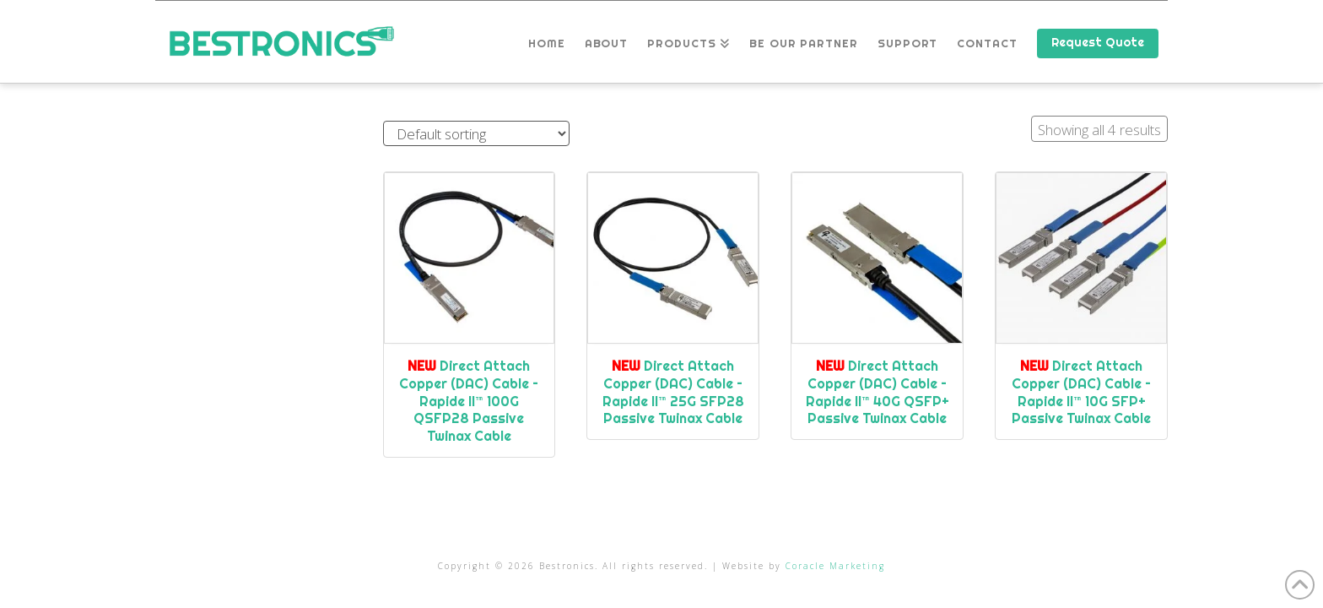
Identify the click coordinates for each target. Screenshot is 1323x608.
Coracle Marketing (835, 566)
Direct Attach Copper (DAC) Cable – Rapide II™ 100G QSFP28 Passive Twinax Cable (468, 400)
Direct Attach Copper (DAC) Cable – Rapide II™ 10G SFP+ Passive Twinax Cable (1081, 391)
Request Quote (1097, 42)
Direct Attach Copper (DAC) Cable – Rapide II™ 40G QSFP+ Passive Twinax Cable (877, 391)
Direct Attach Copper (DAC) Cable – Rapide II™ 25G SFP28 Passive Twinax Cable (673, 391)
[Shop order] (476, 134)
